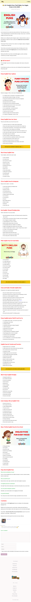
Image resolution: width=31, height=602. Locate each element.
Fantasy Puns (3, 525)
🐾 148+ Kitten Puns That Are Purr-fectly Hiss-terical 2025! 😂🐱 (10, 527)
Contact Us (15, 588)
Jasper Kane (18, 9)
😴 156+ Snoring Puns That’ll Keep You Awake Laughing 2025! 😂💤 (10, 526)
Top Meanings (14, 569)
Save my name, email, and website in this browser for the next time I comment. (15, 551)
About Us (14, 586)
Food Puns (15, 565)
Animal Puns (15, 563)
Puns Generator (14, 571)
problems (20, 300)
